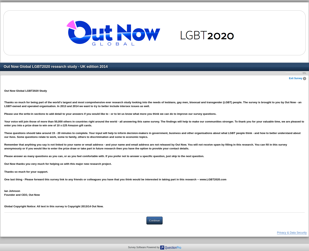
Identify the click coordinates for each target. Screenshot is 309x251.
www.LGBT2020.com (213, 179)
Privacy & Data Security (292, 232)
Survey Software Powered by (144, 247)
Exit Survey (297, 78)
